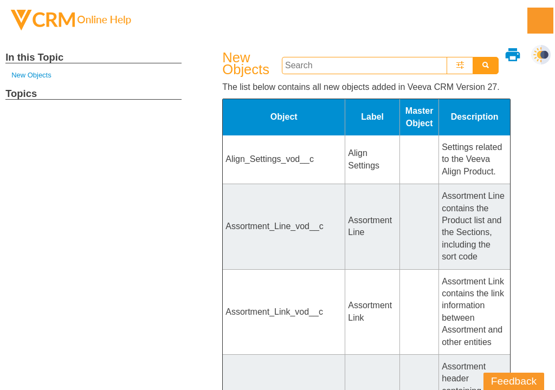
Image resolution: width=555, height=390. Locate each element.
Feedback (514, 381)
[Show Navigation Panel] (540, 21)
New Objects (31, 75)
